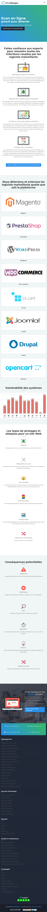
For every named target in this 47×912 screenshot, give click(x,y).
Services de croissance (7, 806)
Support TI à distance (6, 850)
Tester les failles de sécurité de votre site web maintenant (23, 165)
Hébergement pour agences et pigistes (11, 786)
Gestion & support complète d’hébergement (12, 864)
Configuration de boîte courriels (8, 858)
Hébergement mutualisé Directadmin (10, 748)
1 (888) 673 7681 (32, 715)
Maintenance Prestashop (7, 814)
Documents (4, 889)
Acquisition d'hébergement (7, 892)
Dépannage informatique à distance (9, 856)
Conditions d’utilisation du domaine (9, 886)
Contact (3, 873)
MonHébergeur (16, 906)
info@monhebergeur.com (34, 726)
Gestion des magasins (6, 803)
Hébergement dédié (6, 772)
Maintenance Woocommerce (8, 767)
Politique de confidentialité (7, 883)
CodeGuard (4, 831)
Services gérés (5, 778)
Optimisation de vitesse (7, 800)
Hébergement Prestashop (7, 795)
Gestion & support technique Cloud (9, 861)
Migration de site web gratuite (8, 781)
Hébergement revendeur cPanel (9, 753)
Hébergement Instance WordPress (9, 762)
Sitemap (34, 906)
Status (2, 878)
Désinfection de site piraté (7, 833)
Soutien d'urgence (5, 797)
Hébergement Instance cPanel (8, 759)
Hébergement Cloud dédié (7, 770)
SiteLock (3, 825)
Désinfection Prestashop (7, 808)
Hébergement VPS (5, 775)
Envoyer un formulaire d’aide (12, 732)
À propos (3, 875)
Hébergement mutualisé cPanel (8, 745)
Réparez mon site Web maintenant (32, 709)
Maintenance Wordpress (7, 764)
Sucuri (2, 828)
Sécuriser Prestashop (6, 811)
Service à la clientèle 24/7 (12, 726)
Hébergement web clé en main (8, 743)
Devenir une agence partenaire (8, 783)
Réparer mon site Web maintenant (13, 28)
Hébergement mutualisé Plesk (8, 751)
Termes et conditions (6, 881)
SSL (2, 822)
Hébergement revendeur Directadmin (10, 756)
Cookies (39, 906)
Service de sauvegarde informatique (10, 853)
